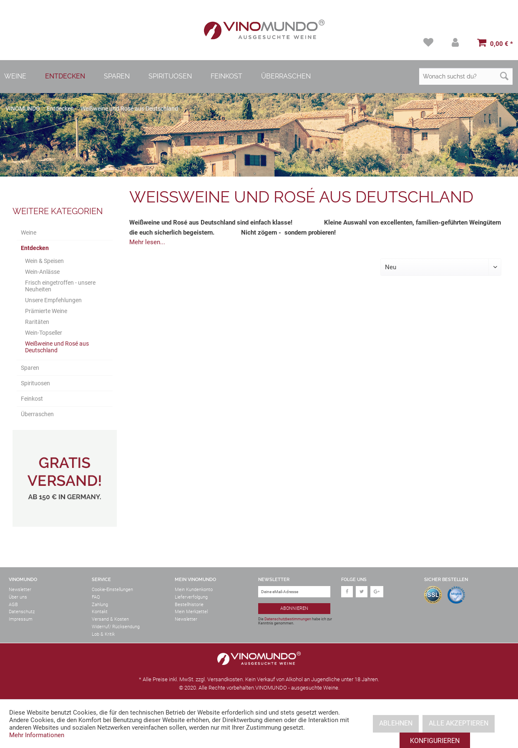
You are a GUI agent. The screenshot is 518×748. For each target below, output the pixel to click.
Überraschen (37, 414)
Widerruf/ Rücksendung (116, 626)
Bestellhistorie (189, 604)
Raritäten (37, 321)
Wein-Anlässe (42, 271)
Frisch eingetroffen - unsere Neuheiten (60, 286)
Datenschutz (22, 611)
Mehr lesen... (147, 242)
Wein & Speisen (44, 261)
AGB (13, 604)
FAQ (96, 597)
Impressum (21, 619)
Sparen (30, 367)
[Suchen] (504, 76)
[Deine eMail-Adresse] (294, 591)
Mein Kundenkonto (194, 589)
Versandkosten (225, 679)
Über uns (18, 597)
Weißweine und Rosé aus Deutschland (57, 347)
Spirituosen (35, 383)
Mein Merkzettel (191, 611)
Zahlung (100, 604)
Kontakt (100, 611)
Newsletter (20, 589)
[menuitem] (429, 42)
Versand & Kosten (110, 619)
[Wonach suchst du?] (466, 76)
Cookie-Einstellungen (112, 589)
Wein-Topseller (43, 332)
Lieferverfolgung (191, 597)
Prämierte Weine (46, 311)
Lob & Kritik (103, 634)
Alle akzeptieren (458, 723)
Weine (28, 232)
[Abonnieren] (294, 608)
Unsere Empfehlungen (53, 300)
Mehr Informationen (36, 735)
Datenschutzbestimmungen (287, 619)
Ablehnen (395, 723)
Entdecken (35, 248)
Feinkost (32, 398)
